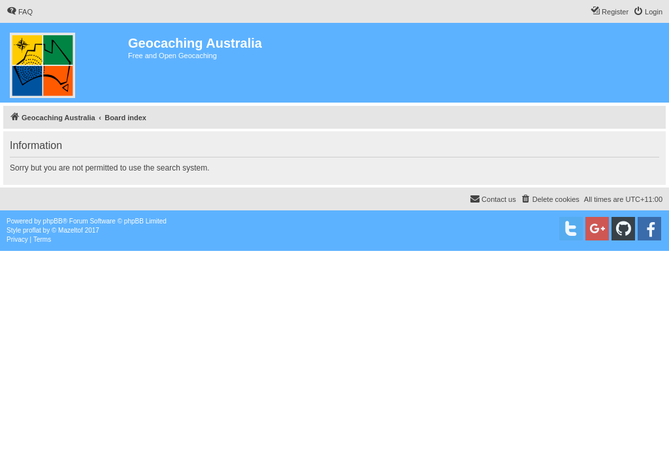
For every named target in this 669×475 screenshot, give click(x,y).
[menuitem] (20, 12)
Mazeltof (70, 230)
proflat (32, 230)
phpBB (53, 221)
